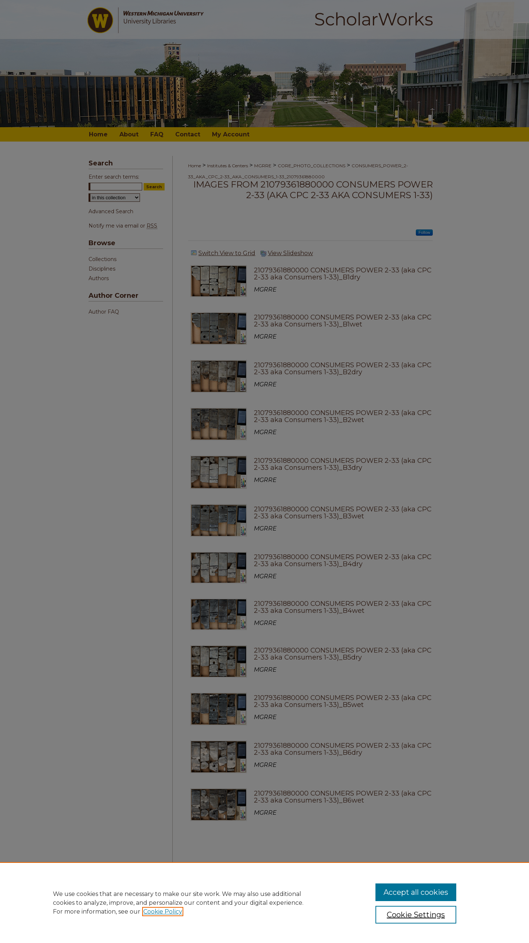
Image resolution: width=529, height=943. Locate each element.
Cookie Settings (416, 914)
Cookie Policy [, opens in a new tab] (162, 911)
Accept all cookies (416, 892)
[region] (264, 902)
